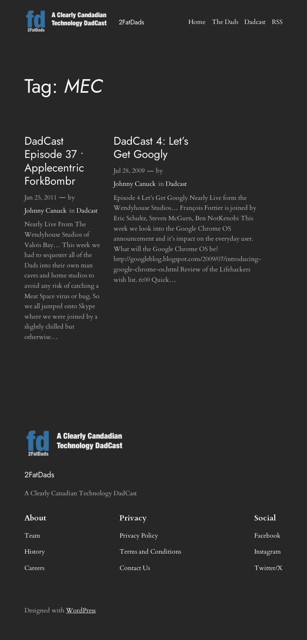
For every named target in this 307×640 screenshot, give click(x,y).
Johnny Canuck (45, 210)
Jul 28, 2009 (129, 170)
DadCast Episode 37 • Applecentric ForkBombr (54, 160)
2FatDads (131, 22)
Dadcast (87, 210)
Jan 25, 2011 (40, 197)
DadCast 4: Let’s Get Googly (151, 147)
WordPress (81, 610)
